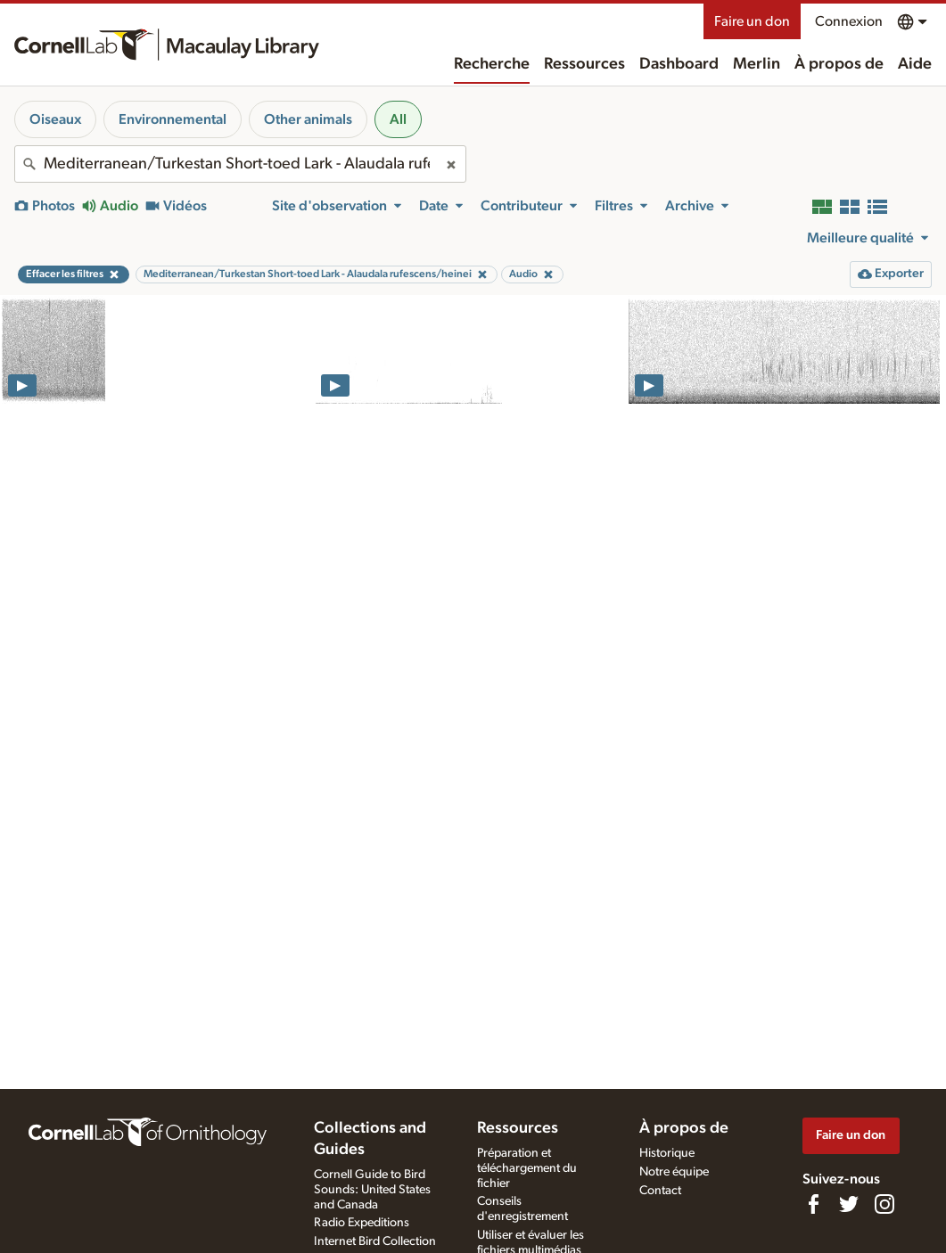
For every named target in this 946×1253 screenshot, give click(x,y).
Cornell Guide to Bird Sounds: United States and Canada (372, 1189)
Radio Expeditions (361, 1222)
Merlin (756, 64)
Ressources (584, 64)
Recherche (492, 64)
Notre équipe (674, 1172)
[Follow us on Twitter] (849, 1204)
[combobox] (240, 164)
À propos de (839, 64)
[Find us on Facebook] (813, 1204)
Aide (915, 64)
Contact (660, 1190)
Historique (667, 1153)
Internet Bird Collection (375, 1241)
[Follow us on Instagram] (884, 1204)
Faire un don (752, 21)
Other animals (308, 119)
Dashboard (679, 64)
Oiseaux (55, 119)
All (398, 119)
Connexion (849, 21)
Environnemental (172, 119)
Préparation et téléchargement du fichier (527, 1168)
